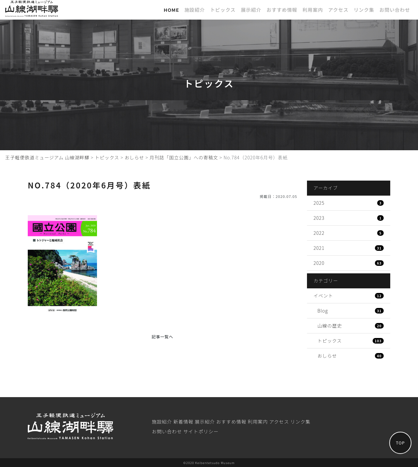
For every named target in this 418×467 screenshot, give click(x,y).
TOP (397, 439)
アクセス (338, 9)
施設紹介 (195, 9)
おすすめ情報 (281, 9)
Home (171, 9)
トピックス (222, 9)
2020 (349, 263)
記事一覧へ (162, 337)
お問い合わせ (394, 9)
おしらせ (350, 355)
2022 (349, 233)
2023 (349, 218)
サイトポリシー (200, 431)
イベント (349, 295)
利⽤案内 (312, 9)
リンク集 (364, 9)
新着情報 (183, 421)
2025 (349, 203)
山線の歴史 (350, 325)
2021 (349, 248)
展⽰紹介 (251, 9)
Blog (350, 310)
